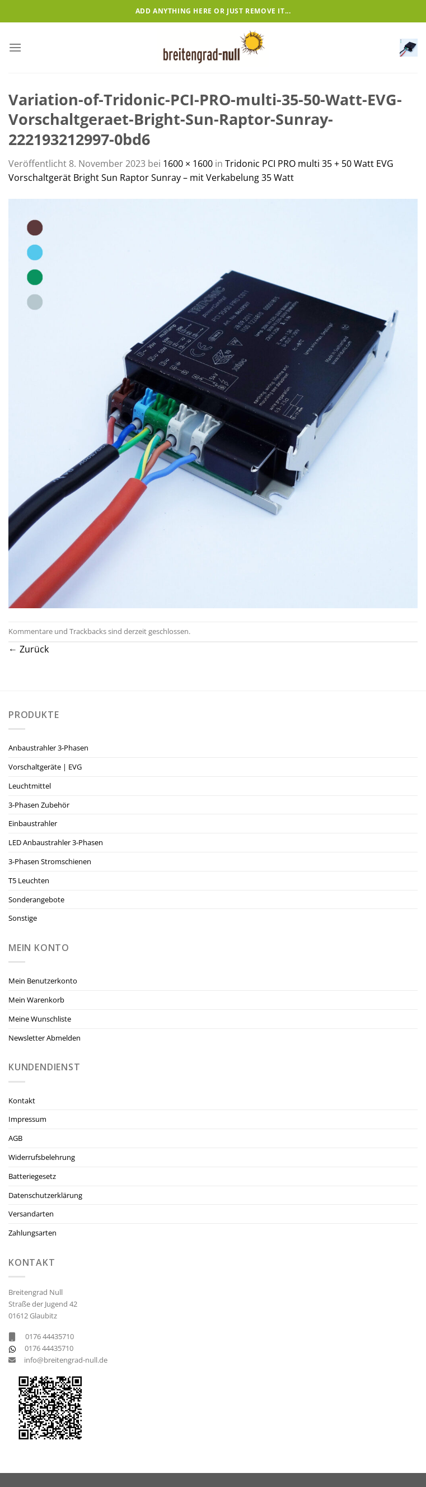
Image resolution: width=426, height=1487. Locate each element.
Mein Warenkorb (36, 1000)
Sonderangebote (36, 899)
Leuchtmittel (29, 786)
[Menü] (15, 47)
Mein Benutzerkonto (42, 981)
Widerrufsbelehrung (41, 1157)
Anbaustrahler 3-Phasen (48, 748)
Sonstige (22, 918)
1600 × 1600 (188, 163)
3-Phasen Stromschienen (49, 861)
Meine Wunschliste (39, 1019)
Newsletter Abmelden (44, 1038)
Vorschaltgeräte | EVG (45, 767)
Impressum (27, 1119)
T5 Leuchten (28, 880)
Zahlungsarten (32, 1233)
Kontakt (21, 1101)
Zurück (28, 649)
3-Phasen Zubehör (38, 805)
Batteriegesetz (32, 1176)
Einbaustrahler (32, 823)
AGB (15, 1138)
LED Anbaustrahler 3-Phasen (55, 842)
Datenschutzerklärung (45, 1195)
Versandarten (31, 1214)
